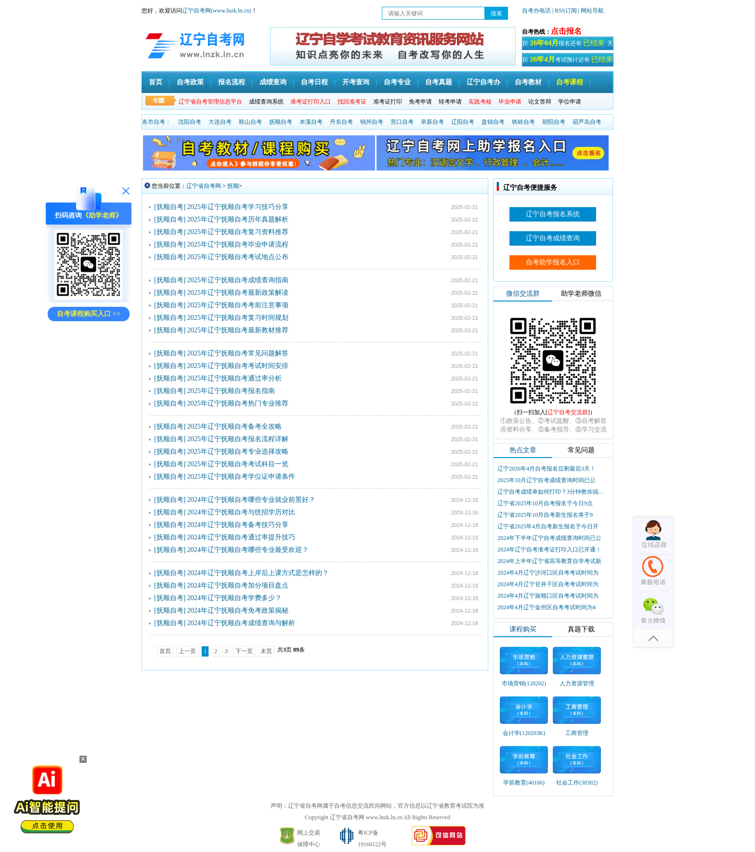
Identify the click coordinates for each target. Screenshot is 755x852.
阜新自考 (432, 121)
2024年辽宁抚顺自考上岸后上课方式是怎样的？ (258, 573)
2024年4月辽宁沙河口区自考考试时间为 (548, 572)
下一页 (244, 651)
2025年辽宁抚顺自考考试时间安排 (237, 365)
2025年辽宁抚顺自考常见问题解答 (237, 353)
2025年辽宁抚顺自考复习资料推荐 (237, 232)
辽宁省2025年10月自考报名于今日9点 (545, 503)
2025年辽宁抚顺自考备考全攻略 (234, 426)
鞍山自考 (250, 121)
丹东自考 (341, 121)
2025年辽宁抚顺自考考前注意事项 (237, 305)
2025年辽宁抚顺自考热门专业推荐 (237, 403)
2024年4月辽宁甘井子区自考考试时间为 (548, 584)
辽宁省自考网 (203, 186)
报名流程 (231, 82)
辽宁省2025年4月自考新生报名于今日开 (548, 526)
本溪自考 (311, 121)
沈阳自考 (189, 121)
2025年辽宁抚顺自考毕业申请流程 (237, 244)
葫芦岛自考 (587, 121)
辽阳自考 (462, 121)
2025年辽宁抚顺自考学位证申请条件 (241, 476)
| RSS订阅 (564, 10)
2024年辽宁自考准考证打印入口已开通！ (549, 549)
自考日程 (314, 82)
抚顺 (233, 186)
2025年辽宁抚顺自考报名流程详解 (237, 439)
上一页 (187, 651)
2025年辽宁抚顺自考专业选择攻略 (237, 451)
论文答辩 (539, 101)
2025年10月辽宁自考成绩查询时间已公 (546, 480)
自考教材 (528, 82)
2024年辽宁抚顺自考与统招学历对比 (241, 512)
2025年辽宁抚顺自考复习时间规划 (237, 317)
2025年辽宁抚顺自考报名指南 (231, 390)
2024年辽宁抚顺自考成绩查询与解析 (241, 623)
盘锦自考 (493, 121)
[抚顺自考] (169, 206)
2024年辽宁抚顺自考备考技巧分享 (237, 524)
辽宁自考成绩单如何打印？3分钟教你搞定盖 (551, 491)
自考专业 (397, 82)
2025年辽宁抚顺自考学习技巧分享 (237, 206)
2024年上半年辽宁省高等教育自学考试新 (549, 561)
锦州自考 (371, 121)
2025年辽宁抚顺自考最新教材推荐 (237, 330)
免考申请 (420, 101)
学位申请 (569, 101)
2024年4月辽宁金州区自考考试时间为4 (546, 607)
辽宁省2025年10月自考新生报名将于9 (545, 514)
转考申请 (450, 101)
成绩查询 (273, 82)
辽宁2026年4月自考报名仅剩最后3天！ (546, 468)
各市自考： (156, 121)
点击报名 (566, 31)
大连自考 (220, 121)
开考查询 (355, 82)
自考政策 (190, 82)
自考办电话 (536, 10)
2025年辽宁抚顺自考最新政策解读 (237, 292)
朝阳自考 (553, 121)
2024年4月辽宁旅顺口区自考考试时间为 (548, 595)
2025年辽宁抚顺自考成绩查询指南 (237, 280)
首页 (155, 82)
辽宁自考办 (483, 82)
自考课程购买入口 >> (88, 313)
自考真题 (438, 82)
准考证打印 (387, 101)
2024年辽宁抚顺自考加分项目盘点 (237, 585)
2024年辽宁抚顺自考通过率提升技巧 (241, 537)
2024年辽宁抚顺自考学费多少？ (234, 598)
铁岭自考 (523, 121)
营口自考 (402, 121)
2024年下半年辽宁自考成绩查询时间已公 (549, 538)
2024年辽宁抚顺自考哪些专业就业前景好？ (251, 499)
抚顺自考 (280, 121)
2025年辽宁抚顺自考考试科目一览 (237, 464)
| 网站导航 (591, 10)
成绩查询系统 (266, 101)
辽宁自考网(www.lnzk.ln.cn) (216, 10)
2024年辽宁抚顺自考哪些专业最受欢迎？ (248, 549)
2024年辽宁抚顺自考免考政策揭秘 (237, 610)
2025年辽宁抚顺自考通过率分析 (234, 378)
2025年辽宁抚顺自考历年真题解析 (237, 219)
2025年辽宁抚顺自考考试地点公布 (237, 257)
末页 (266, 651)
